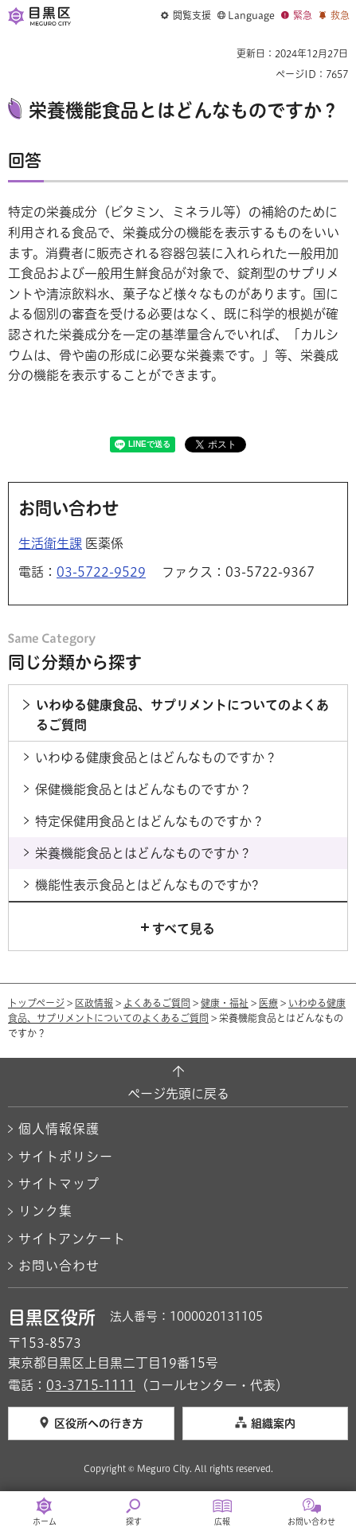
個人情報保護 (59, 1128)
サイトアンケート (72, 1238)
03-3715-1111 (90, 1385)
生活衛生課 (50, 543)
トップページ (36, 1003)
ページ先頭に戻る (178, 1093)
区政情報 (94, 1003)
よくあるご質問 (156, 1003)
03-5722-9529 (101, 572)
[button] (185, 16)
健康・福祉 (224, 1003)
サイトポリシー (65, 1156)
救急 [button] (340, 15)
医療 (268, 1003)
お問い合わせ (59, 1265)
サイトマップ (59, 1183)
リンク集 (45, 1210)
